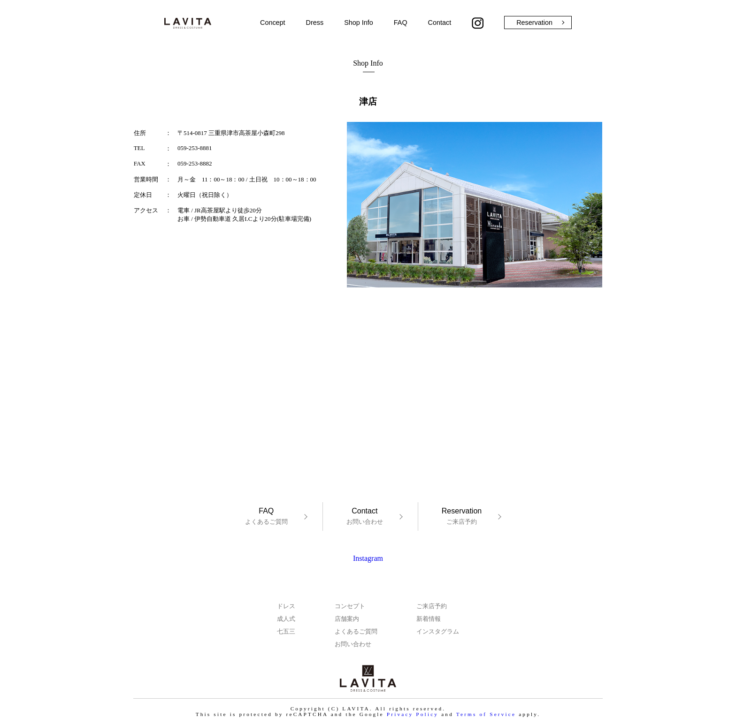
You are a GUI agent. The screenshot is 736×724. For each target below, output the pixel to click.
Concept (272, 22)
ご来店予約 (462, 516)
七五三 (286, 631)
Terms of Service (486, 714)
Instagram (368, 558)
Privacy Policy (412, 714)
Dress (315, 22)
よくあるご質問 (266, 516)
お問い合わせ (364, 516)
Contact (440, 22)
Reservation (534, 22)
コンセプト (350, 606)
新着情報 (428, 618)
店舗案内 (347, 618)
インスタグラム (437, 631)
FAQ (400, 22)
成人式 (286, 618)
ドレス (286, 606)
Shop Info (358, 22)
